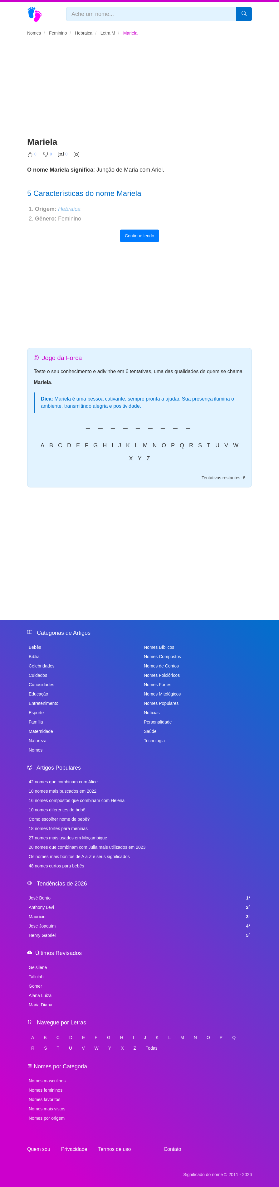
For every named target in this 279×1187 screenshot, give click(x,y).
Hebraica (69, 209)
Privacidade (74, 1149)
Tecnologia (154, 740)
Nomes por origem (47, 1118)
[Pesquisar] (244, 14)
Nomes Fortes (157, 684)
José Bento (139, 898)
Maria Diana (40, 1004)
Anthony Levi (139, 907)
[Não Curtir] (47, 156)
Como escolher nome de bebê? (59, 819)
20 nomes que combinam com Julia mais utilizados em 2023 (87, 847)
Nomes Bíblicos (159, 647)
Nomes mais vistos (47, 1108)
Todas (151, 1048)
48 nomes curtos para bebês (56, 865)
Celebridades (42, 665)
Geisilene (38, 967)
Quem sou (38, 1149)
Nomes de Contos (161, 665)
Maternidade (41, 731)
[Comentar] (62, 156)
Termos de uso (114, 1149)
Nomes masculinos (47, 1080)
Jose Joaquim (139, 926)
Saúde (150, 731)
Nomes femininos (45, 1090)
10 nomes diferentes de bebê (57, 809)
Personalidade (158, 721)
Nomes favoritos (44, 1099)
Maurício (139, 917)
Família (36, 721)
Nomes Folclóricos (162, 675)
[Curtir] (32, 156)
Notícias (152, 712)
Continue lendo (139, 235)
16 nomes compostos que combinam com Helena (77, 800)
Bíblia (34, 656)
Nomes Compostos (162, 656)
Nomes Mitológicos (162, 693)
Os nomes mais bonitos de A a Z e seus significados (79, 856)
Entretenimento (43, 703)
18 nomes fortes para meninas (58, 828)
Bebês (35, 647)
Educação (38, 693)
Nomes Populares (161, 703)
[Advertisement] (139, 89)
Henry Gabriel (139, 935)
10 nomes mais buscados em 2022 (62, 791)
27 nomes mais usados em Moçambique (68, 837)
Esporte (36, 712)
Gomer (35, 986)
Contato (172, 1149)
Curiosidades (41, 684)
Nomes (35, 750)
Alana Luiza (40, 995)
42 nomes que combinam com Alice (63, 781)
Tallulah (36, 976)
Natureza (37, 740)
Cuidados (38, 675)
